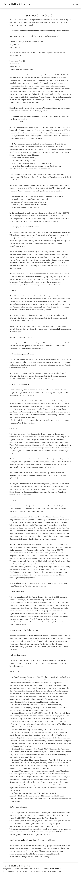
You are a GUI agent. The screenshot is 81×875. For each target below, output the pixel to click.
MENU (76, 4)
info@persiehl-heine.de (52, 869)
